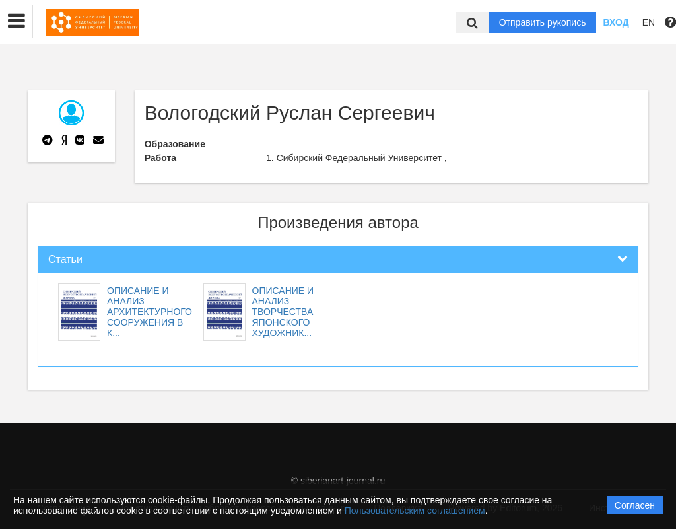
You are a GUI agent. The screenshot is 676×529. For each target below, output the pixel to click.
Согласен (635, 505)
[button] (16, 21)
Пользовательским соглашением (415, 510)
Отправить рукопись (542, 22)
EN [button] (648, 22)
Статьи (65, 259)
